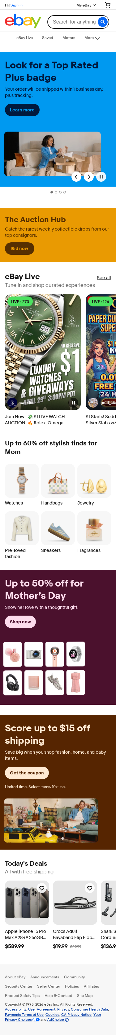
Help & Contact (58, 995)
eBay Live (22, 277)
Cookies (52, 1014)
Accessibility (15, 1009)
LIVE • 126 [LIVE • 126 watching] (100, 301)
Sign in (17, 4)
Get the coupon (27, 773)
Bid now (19, 248)
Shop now (20, 622)
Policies (72, 986)
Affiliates (91, 986)
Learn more (22, 110)
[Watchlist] (42, 888)
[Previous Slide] (76, 177)
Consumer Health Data (89, 1009)
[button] (103, 22)
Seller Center (48, 986)
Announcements (44, 976)
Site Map (85, 995)
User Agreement (41, 1009)
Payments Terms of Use (24, 1014)
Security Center (18, 986)
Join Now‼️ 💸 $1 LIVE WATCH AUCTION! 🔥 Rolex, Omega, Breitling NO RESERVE (35, 420)
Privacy (63, 1009)
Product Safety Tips (22, 995)
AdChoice (58, 1019)
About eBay (15, 976)
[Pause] (101, 177)
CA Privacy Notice (76, 1014)
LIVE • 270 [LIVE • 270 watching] (20, 301)
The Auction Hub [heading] (35, 220)
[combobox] (78, 22)
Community (74, 976)
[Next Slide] (89, 177)
